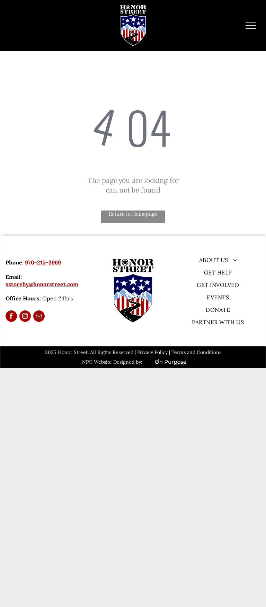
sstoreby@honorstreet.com (42, 284)
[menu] (251, 26)
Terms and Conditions (196, 352)
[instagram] (25, 317)
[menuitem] (218, 260)
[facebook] (11, 317)
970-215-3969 (43, 262)
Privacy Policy (152, 352)
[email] (39, 317)
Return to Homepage (133, 214)
